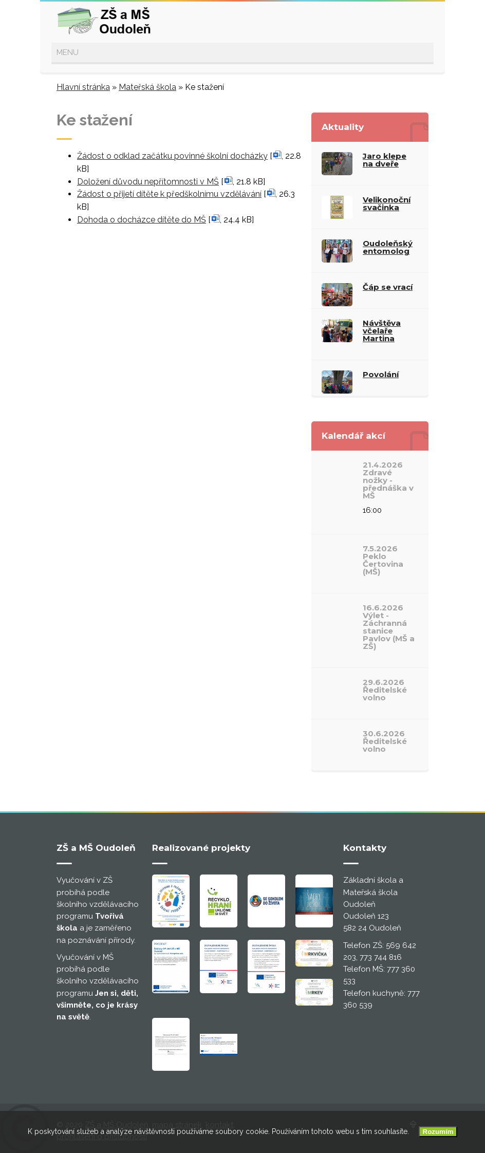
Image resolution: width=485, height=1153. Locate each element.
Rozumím (438, 1132)
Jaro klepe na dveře (384, 160)
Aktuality (343, 127)
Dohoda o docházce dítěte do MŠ (141, 220)
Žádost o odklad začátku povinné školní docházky (172, 156)
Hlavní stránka (83, 87)
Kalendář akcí (353, 436)
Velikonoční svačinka (387, 203)
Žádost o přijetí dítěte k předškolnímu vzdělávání (169, 194)
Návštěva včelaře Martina (382, 330)
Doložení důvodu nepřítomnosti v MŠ (148, 182)
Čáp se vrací (388, 287)
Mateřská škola (147, 87)
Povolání (381, 374)
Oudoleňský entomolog (388, 247)
